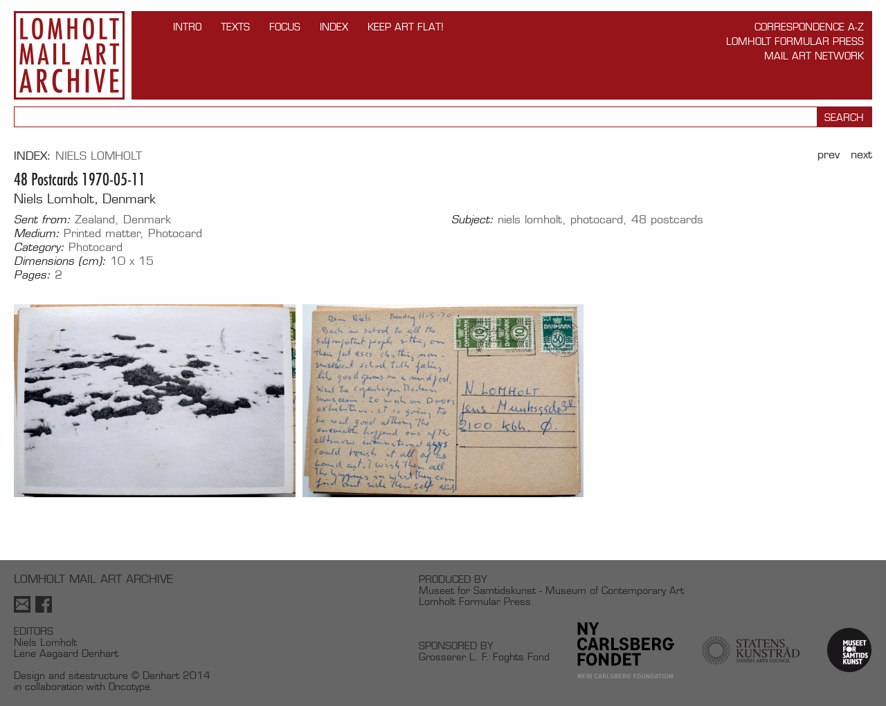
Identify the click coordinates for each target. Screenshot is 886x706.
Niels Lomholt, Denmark (85, 199)
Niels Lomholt (98, 155)
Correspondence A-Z (809, 26)
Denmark (147, 219)
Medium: (37, 234)
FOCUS (284, 26)
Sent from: (42, 220)
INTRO (187, 26)
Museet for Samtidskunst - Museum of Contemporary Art (551, 590)
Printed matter (102, 233)
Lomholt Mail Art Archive (69, 55)
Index (334, 26)
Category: (39, 247)
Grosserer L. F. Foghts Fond (484, 656)
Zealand (95, 219)
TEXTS (235, 26)
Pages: (32, 275)
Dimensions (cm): (60, 261)
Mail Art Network (814, 56)
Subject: (472, 220)
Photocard (175, 233)
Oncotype (129, 686)
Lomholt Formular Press (795, 41)
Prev (828, 154)
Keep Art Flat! (406, 26)
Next (861, 154)
